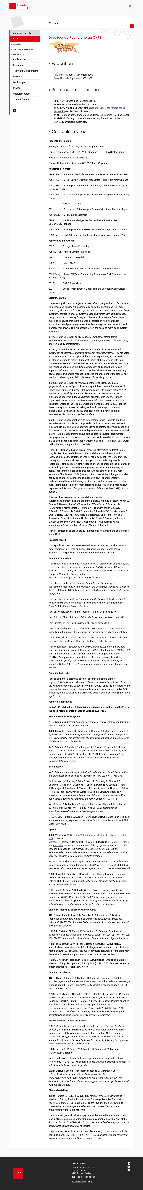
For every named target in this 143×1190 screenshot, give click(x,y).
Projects (17, 76)
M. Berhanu (73, 835)
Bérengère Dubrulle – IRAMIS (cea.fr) (73, 157)
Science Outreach (22, 99)
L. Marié (124, 842)
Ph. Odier (109, 835)
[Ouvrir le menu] (130, 6)
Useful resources (22, 93)
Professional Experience (23, 49)
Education (17, 44)
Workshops (19, 82)
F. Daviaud (89, 842)
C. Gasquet (113, 842)
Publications (19, 59)
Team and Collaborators (25, 71)
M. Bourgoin (86, 835)
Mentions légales (79, 1182)
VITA (15, 39)
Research (18, 65)
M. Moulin (98, 835)
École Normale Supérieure (67, 78)
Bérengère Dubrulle (22, 33)
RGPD (90, 1182)
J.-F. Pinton (121, 835)
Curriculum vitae (19, 54)
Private (16, 88)
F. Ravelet (58, 845)
